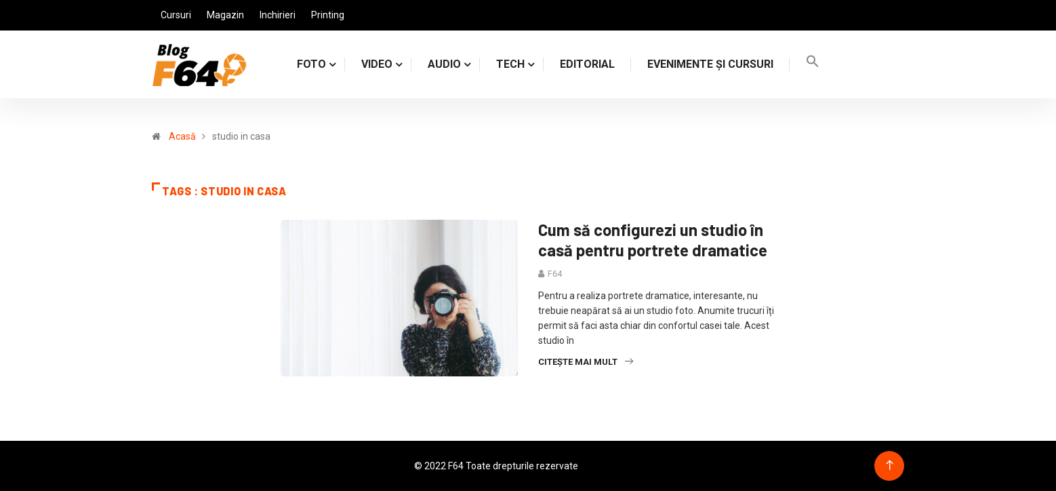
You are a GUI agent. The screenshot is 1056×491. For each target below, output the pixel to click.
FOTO (311, 64)
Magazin (225, 14)
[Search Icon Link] (812, 64)
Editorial (587, 64)
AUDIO (444, 64)
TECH (510, 64)
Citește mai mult (585, 362)
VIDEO (376, 64)
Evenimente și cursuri (710, 64)
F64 (555, 274)
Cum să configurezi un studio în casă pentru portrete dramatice (652, 240)
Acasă (182, 136)
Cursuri (176, 14)
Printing (327, 14)
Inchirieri (278, 14)
